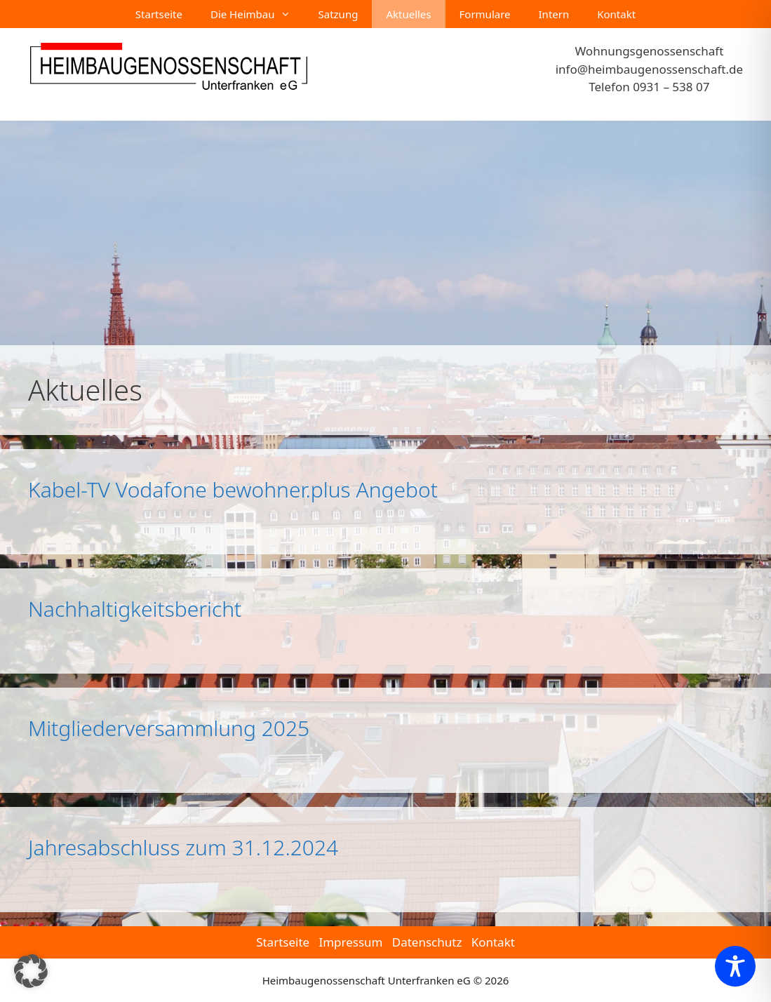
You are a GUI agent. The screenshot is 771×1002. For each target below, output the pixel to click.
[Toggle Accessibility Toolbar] (735, 966)
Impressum (350, 942)
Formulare (485, 14)
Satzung (338, 14)
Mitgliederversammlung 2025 (168, 728)
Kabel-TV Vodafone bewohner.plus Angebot (233, 489)
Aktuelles (408, 14)
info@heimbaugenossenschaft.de (649, 69)
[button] (31, 971)
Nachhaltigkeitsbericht (134, 608)
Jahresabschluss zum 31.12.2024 (183, 847)
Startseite (158, 14)
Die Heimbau (257, 14)
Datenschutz (427, 942)
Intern (554, 14)
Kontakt (616, 14)
